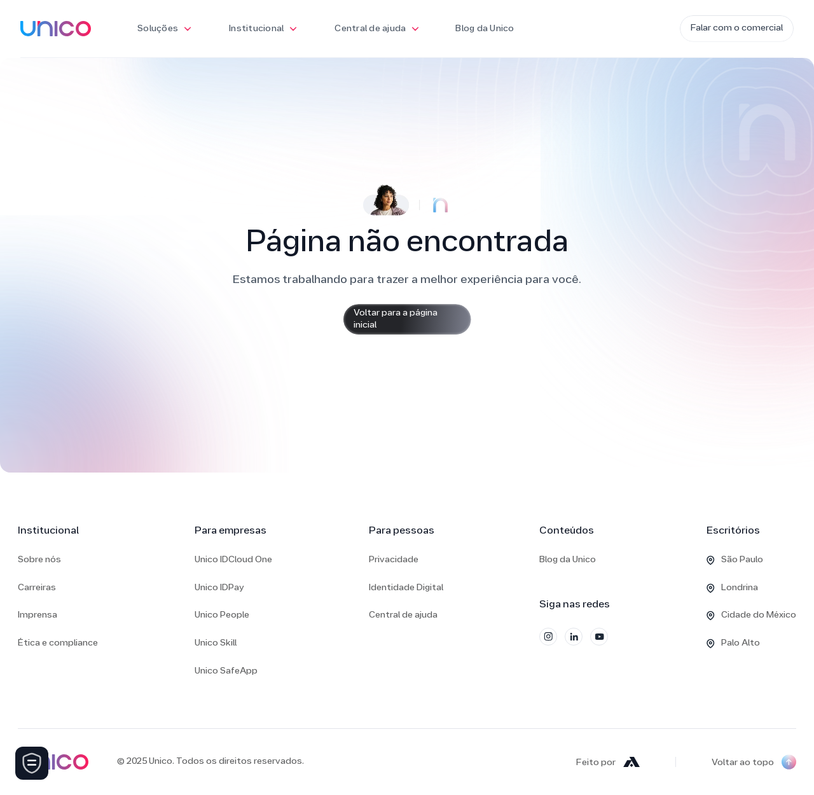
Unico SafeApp (226, 671)
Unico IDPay (219, 588)
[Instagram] (548, 637)
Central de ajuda (403, 615)
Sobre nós (39, 560)
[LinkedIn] (574, 637)
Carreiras (37, 588)
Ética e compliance (58, 643)
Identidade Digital (406, 588)
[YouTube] (599, 637)
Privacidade (393, 560)
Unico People (222, 615)
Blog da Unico (484, 29)
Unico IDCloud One (233, 560)
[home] (55, 28)
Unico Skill (216, 643)
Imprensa (37, 615)
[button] (165, 28)
